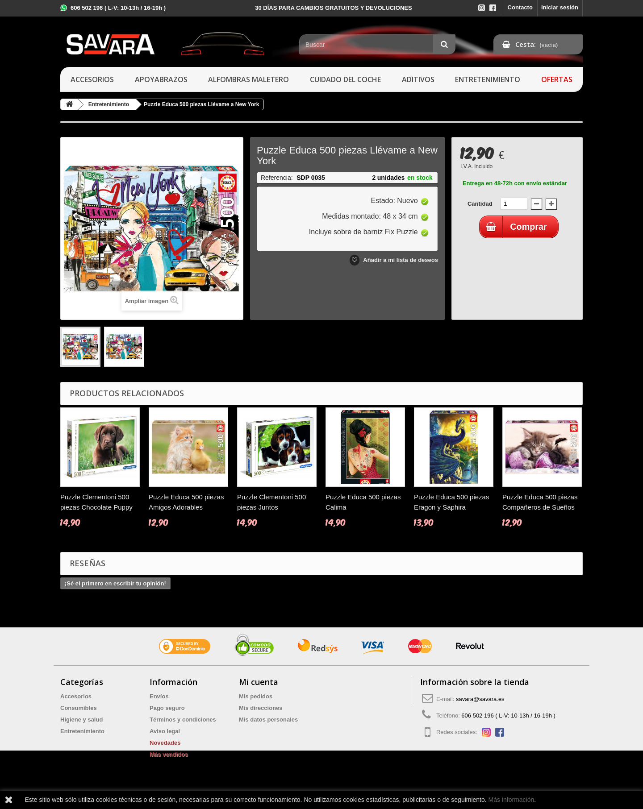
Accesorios (92, 79)
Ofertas (556, 79)
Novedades (165, 742)
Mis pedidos (255, 696)
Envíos (159, 696)
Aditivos (418, 79)
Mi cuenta (258, 681)
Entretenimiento (487, 79)
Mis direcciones (261, 708)
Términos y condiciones (183, 719)
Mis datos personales (268, 719)
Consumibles (78, 708)
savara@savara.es (480, 699)
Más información (511, 799)
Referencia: (277, 177)
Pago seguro (167, 708)
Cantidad (480, 203)
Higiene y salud (81, 719)
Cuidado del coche (345, 79)
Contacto (520, 7)
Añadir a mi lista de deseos (400, 260)
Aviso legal (165, 731)
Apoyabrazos (161, 79)
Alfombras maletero (248, 79)
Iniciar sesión (559, 7)
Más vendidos (169, 754)
